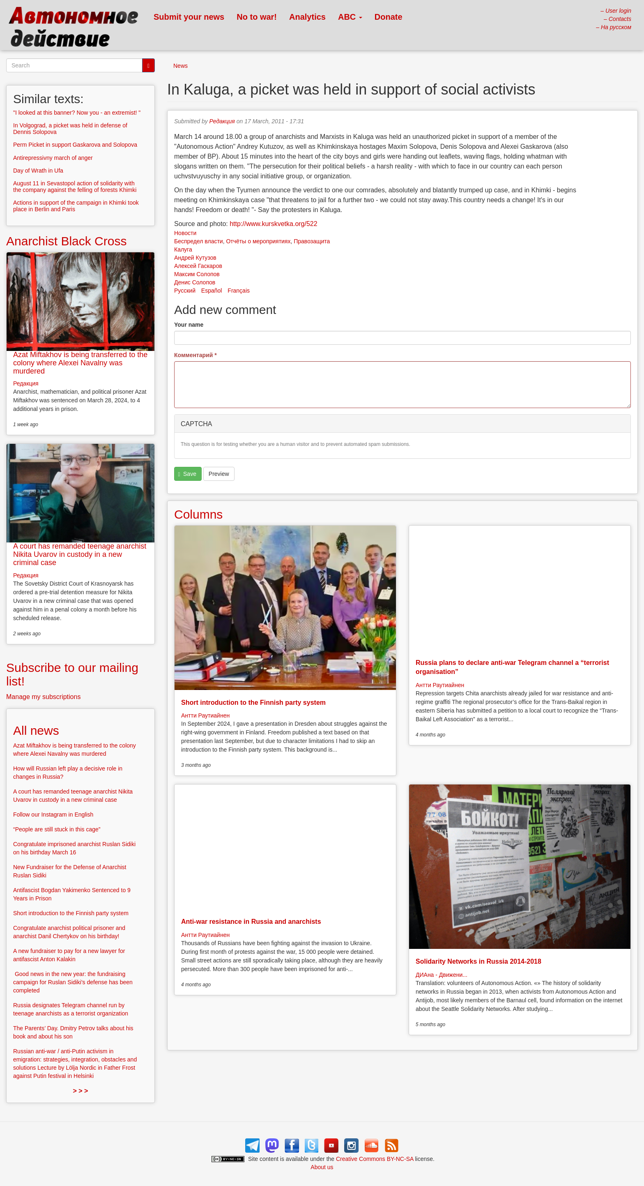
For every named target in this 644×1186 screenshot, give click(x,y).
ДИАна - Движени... (441, 974)
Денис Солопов (194, 282)
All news (36, 730)
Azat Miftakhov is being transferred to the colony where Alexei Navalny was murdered (80, 363)
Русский (185, 290)
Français (239, 290)
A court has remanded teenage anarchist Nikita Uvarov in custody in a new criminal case (79, 554)
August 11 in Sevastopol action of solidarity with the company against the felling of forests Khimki (74, 186)
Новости (185, 233)
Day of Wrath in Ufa (38, 170)
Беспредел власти (198, 241)
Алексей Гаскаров (198, 266)
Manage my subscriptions (43, 696)
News (180, 65)
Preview (219, 474)
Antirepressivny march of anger (53, 158)
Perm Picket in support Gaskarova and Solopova (75, 144)
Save (187, 474)
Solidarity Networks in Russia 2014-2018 (478, 961)
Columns (198, 514)
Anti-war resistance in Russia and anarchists (251, 921)
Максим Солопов (197, 274)
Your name (188, 324)
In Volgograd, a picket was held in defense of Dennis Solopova (70, 128)
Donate (388, 16)
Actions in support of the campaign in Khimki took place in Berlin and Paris (76, 205)
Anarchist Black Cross (66, 241)
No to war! (257, 16)
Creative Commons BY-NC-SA (375, 1159)
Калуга (183, 249)
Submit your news (189, 16)
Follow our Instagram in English (53, 814)
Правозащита (312, 241)
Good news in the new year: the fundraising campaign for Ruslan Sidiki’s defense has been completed (73, 982)
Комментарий (195, 355)
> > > (80, 1090)
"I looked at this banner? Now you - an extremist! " (76, 112)
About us (321, 1167)
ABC (350, 16)
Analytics (307, 16)
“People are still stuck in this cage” (56, 829)
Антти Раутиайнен (205, 715)
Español (211, 290)
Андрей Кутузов (195, 257)
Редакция (222, 121)
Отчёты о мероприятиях (258, 241)
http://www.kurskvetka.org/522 (273, 223)
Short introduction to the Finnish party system (253, 702)
